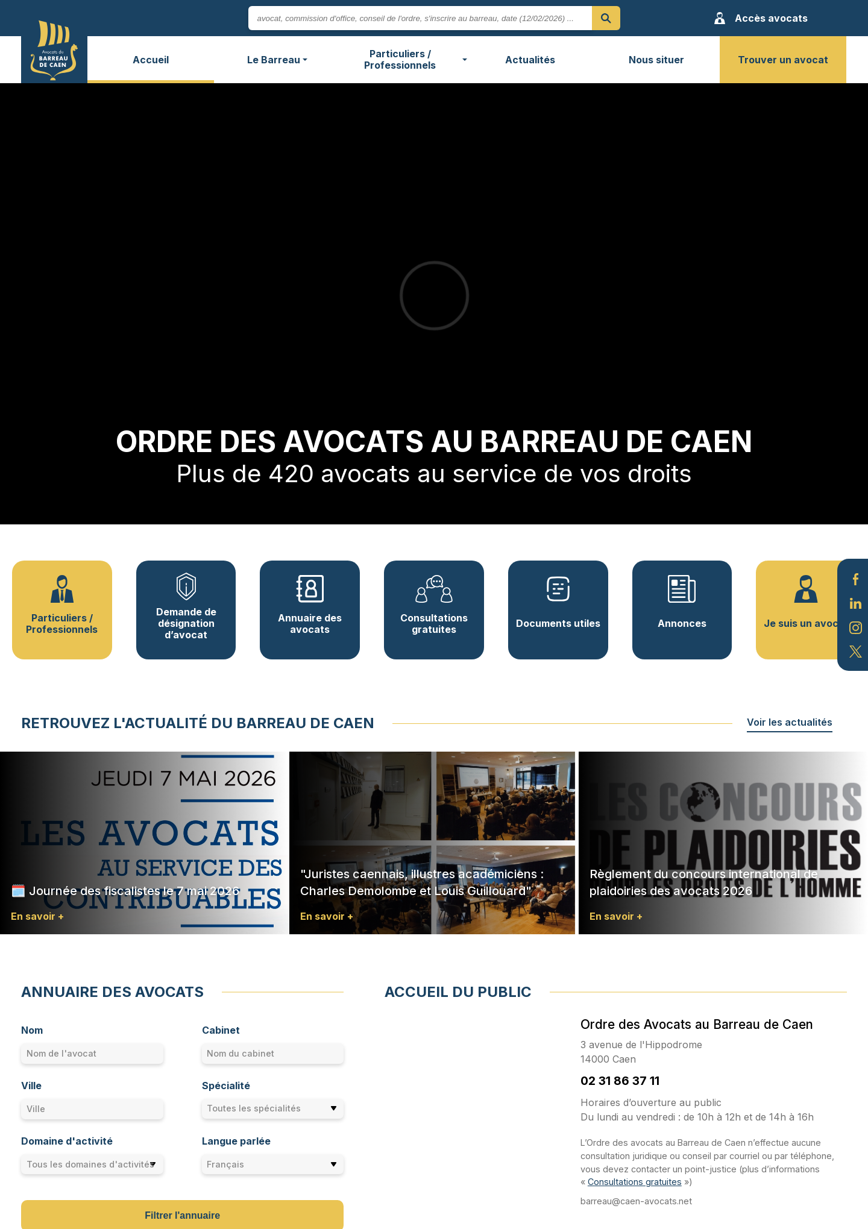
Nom (32, 1030)
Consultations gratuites (635, 1182)
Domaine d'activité (67, 1141)
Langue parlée (236, 1141)
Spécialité (226, 1086)
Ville (31, 1086)
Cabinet (221, 1030)
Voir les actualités (789, 722)
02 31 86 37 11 (619, 1080)
